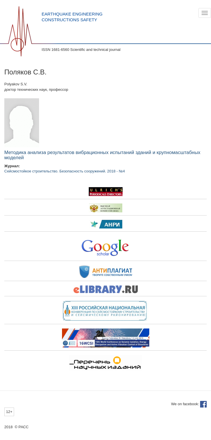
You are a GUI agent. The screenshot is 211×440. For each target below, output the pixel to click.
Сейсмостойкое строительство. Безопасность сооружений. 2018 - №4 (64, 171)
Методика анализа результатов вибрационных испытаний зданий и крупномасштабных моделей (102, 155)
